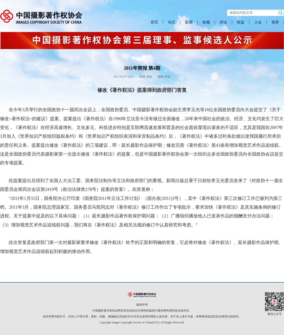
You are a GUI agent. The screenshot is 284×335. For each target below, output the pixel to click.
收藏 (206, 22)
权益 (240, 22)
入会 (258, 22)
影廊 (189, 22)
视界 (275, 22)
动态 (171, 22)
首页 (154, 22)
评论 (223, 22)
